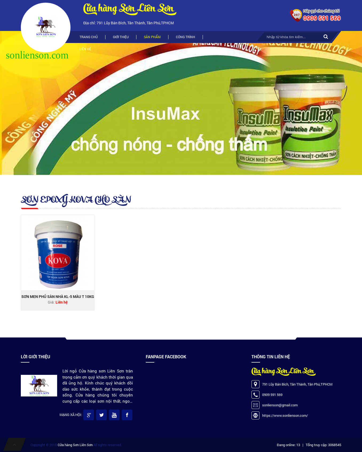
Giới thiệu (121, 37)
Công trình (185, 37)
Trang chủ (89, 37)
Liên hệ (85, 49)
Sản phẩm (152, 37)
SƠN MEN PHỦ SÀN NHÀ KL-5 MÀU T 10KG (57, 296)
